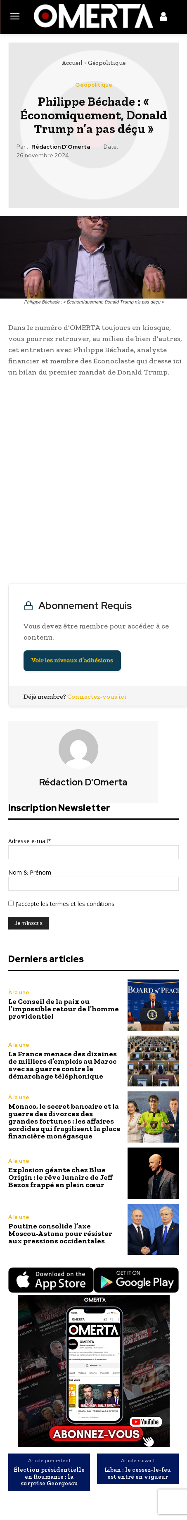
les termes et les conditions (76, 904)
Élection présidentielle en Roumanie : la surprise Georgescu (49, 1476)
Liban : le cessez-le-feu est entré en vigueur (137, 1473)
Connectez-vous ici (97, 696)
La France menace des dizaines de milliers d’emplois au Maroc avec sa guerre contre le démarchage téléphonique (62, 1065)
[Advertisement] (93, 482)
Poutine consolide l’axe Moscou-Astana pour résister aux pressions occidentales (60, 1233)
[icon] (163, 18)
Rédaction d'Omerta (60, 146)
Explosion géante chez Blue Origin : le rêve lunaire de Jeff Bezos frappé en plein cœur (60, 1177)
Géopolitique (106, 62)
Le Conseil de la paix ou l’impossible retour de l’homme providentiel (63, 1009)
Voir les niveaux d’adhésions (72, 660)
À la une (18, 992)
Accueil (72, 62)
